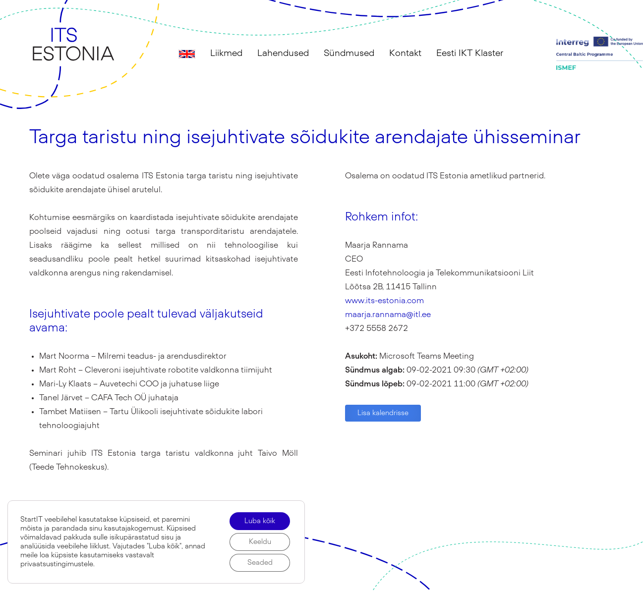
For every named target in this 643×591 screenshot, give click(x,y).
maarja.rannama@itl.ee (388, 315)
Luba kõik (259, 521)
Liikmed (226, 53)
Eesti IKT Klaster (469, 53)
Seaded (260, 562)
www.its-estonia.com (384, 301)
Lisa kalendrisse (383, 413)
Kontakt (405, 53)
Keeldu (260, 541)
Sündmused (349, 53)
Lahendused (283, 53)
